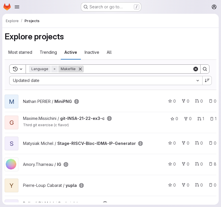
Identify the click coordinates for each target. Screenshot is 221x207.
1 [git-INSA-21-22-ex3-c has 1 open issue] (213, 118)
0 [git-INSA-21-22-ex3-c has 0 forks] (188, 118)
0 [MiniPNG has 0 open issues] (212, 101)
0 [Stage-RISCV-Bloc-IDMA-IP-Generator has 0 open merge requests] (199, 143)
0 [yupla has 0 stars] (172, 185)
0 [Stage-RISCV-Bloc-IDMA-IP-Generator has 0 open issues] (212, 143)
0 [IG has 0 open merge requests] (199, 164)
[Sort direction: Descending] (207, 80)
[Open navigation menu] (17, 7)
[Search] (138, 69)
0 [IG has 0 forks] (185, 164)
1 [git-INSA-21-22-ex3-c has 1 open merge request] (200, 118)
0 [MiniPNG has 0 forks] (185, 101)
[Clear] (195, 69)
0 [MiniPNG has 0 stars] (172, 101)
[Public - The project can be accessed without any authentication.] (76, 101)
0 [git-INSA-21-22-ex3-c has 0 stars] (174, 118)
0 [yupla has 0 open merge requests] (199, 185)
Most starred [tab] (20, 52)
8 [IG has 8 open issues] (212, 164)
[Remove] (80, 69)
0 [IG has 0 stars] (172, 164)
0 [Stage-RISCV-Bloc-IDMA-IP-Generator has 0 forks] (185, 143)
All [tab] (109, 52)
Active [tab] (70, 52)
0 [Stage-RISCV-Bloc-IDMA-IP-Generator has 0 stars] (172, 143)
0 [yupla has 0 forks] (185, 185)
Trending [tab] (48, 52)
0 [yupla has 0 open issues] (212, 185)
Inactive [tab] (92, 52)
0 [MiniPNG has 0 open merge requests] (199, 101)
